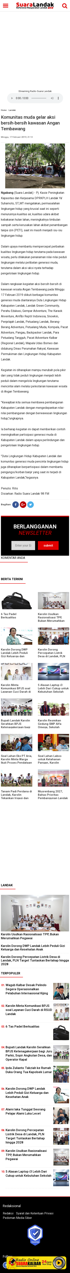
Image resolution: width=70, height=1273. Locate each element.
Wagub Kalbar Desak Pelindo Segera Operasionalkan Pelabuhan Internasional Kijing (27, 989)
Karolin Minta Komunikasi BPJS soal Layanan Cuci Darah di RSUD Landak (16, 690)
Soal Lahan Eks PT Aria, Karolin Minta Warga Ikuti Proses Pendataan (16, 759)
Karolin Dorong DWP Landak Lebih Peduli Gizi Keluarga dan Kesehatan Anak (14, 654)
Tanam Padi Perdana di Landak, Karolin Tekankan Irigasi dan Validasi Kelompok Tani (16, 796)
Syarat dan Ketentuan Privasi (34, 1213)
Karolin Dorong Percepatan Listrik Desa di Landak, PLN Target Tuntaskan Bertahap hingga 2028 (53, 656)
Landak (12, 110)
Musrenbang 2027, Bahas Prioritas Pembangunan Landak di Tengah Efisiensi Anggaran (53, 798)
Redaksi (8, 1213)
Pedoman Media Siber (17, 1218)
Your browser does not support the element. (35, 98)
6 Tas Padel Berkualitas (8, 615)
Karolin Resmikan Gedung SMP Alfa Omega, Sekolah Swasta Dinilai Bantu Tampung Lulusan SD (52, 727)
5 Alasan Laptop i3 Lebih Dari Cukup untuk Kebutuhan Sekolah (53, 688)
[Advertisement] (35, 50)
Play (59, 1263)
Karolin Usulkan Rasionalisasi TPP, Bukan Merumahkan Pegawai (51, 619)
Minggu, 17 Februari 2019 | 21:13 (16, 137)
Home (4, 110)
